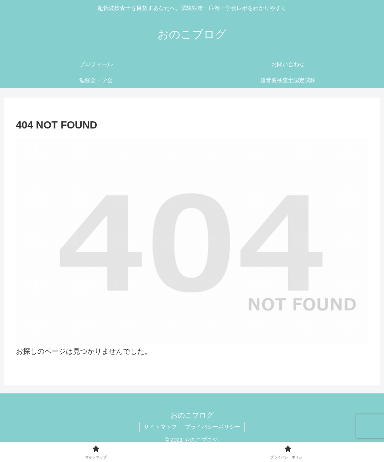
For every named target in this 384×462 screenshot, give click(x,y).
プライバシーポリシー (213, 427)
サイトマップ (160, 427)
